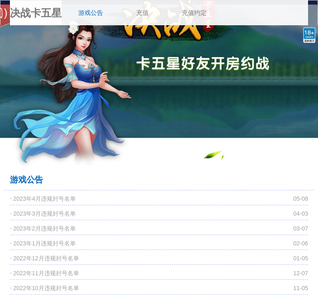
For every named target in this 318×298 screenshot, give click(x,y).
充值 (142, 12)
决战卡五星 (36, 13)
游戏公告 (94, 8)
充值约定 (194, 12)
